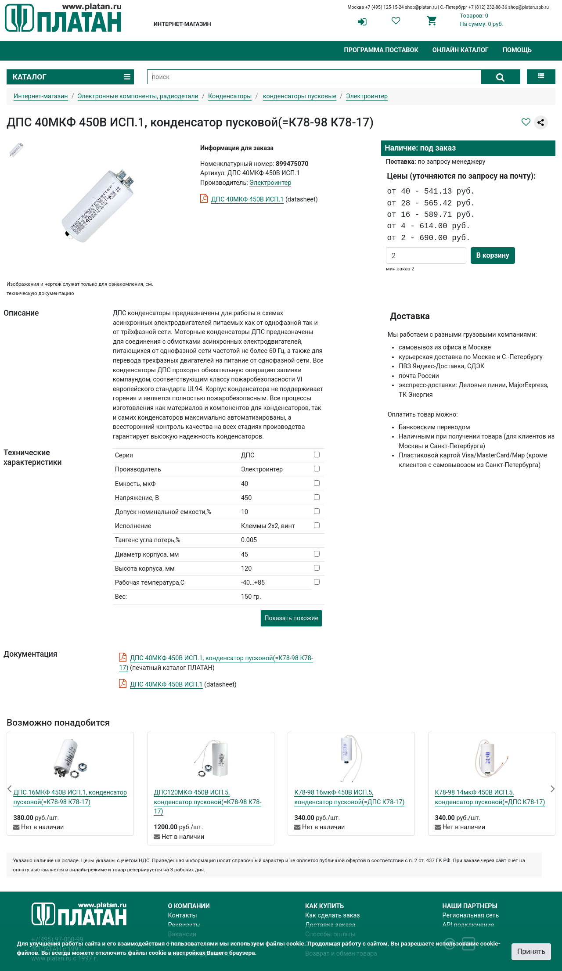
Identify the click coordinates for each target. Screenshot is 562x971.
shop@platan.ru (421, 7)
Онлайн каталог (460, 50)
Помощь (517, 50)
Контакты (182, 915)
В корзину (492, 255)
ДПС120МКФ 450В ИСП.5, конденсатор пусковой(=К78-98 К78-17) (207, 802)
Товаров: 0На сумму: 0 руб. (481, 19)
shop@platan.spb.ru (528, 7)
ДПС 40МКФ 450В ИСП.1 (247, 199)
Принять (531, 951)
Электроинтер (270, 183)
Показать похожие (291, 618)
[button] (9, 788)
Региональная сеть (471, 915)
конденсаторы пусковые (299, 96)
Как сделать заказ (332, 915)
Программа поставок (381, 50)
